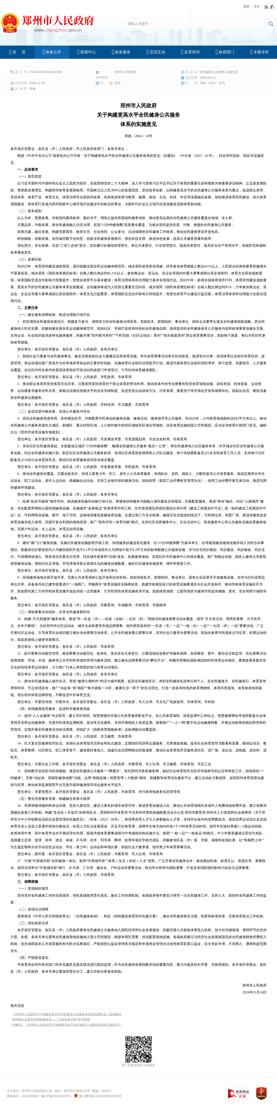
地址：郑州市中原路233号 (72, 1091)
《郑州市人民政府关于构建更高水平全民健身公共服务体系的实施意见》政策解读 (66, 1014)
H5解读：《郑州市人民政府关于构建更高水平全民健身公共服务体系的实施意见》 (67, 1024)
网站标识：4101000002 (23, 1096)
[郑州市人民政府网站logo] (47, 23)
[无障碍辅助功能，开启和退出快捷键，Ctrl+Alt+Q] (269, 6)
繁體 (246, 6)
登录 (257, 6)
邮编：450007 (101, 1091)
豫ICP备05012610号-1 (56, 1096)
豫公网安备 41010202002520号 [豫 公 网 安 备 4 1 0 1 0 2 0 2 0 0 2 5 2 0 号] (98, 1096)
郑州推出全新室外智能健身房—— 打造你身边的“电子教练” (51, 1019)
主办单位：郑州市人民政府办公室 (29, 1091)
